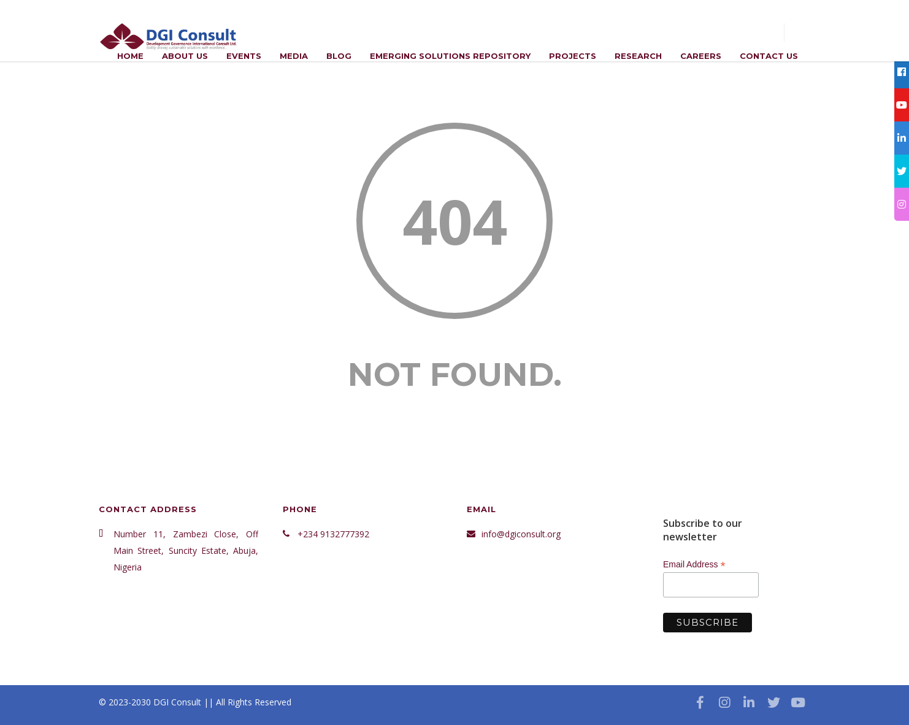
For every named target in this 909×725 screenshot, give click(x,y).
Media (294, 56)
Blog (338, 56)
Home (130, 56)
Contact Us (769, 56)
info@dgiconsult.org (521, 534)
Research (638, 56)
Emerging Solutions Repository (450, 56)
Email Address (694, 564)
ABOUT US (185, 56)
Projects (572, 56)
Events (243, 56)
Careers (700, 56)
